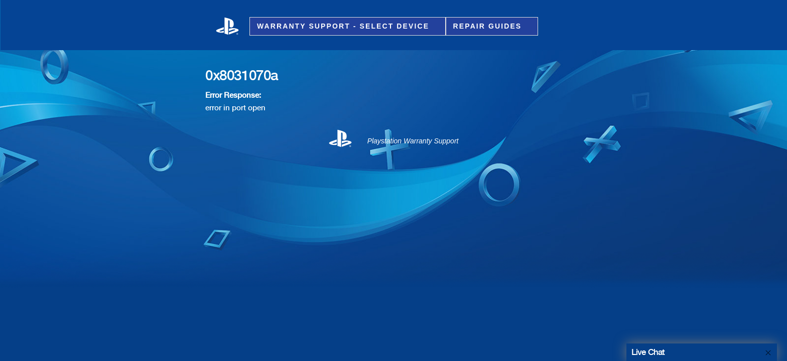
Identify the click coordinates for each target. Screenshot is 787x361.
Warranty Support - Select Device (344, 26)
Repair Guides (489, 26)
